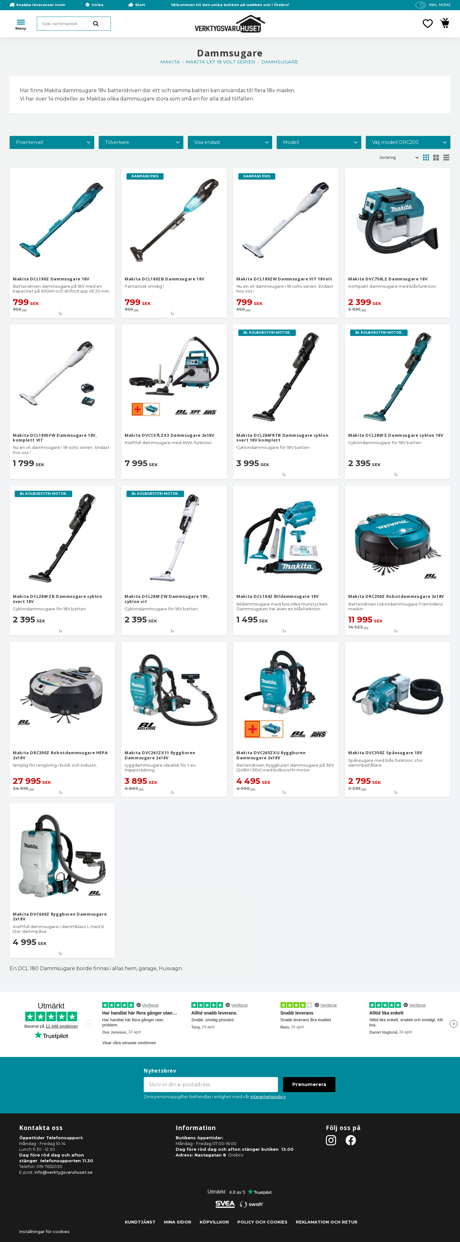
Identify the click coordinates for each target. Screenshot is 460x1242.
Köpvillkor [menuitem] (214, 1222)
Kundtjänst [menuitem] (140, 1222)
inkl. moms (439, 5)
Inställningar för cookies (44, 1231)
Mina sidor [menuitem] (177, 1222)
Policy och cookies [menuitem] (262, 1222)
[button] (428, 23)
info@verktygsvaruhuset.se (63, 1172)
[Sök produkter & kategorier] (74, 24)
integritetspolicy (268, 1096)
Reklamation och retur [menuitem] (326, 1222)
